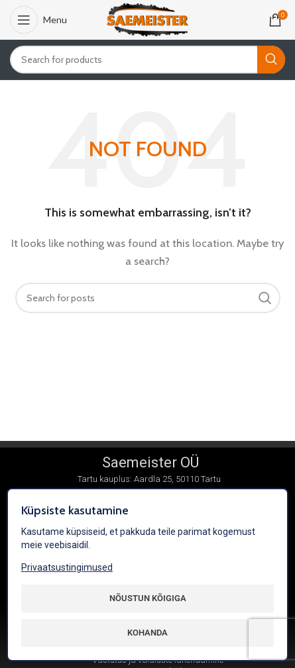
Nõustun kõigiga (147, 598)
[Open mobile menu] (38, 20)
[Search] (147, 59)
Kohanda (147, 633)
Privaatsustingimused (67, 567)
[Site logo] (147, 19)
